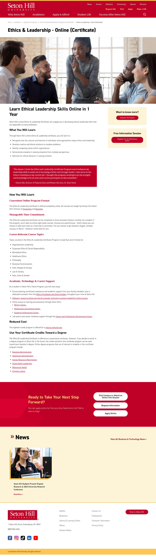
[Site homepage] (21, 6)
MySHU (62, 511)
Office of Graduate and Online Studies (51, 294)
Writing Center (20, 305)
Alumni (133, 4)
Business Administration (22, 352)
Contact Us (96, 511)
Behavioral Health (19, 367)
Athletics (109, 4)
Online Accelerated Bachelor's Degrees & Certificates (57, 22)
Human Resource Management (24, 359)
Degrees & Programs (30, 22)
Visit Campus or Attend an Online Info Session (110, 396)
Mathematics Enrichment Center (27, 308)
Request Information (127, 118)
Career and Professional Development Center (74, 316)
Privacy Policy (97, 525)
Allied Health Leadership (22, 363)
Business (39, 209)
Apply (130, 9)
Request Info (111, 9)
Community (121, 4)
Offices (62, 525)
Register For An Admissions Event (127, 140)
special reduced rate (54, 327)
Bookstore (63, 516)
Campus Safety (65, 530)
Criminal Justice (18, 371)
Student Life (84, 14)
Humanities (27, 209)
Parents (143, 4)
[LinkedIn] (29, 538)
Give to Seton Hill (137, 512)
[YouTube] (36, 538)
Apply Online (110, 413)
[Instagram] (16, 538)
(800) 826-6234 (14, 529)
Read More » (18, 494)
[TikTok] (23, 538)
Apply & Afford (61, 14)
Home (9, 22)
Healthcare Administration (22, 356)
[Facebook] (10, 538)
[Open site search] (144, 15)
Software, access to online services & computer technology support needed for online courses (50, 298)
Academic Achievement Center (26, 312)
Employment (97, 516)
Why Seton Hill (16, 14)
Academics (38, 14)
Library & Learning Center (69, 520)
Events (98, 4)
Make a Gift (141, 9)
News (89, 4)
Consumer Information (101, 520)
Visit (122, 9)
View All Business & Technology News (127, 439)
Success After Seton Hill (112, 14)
